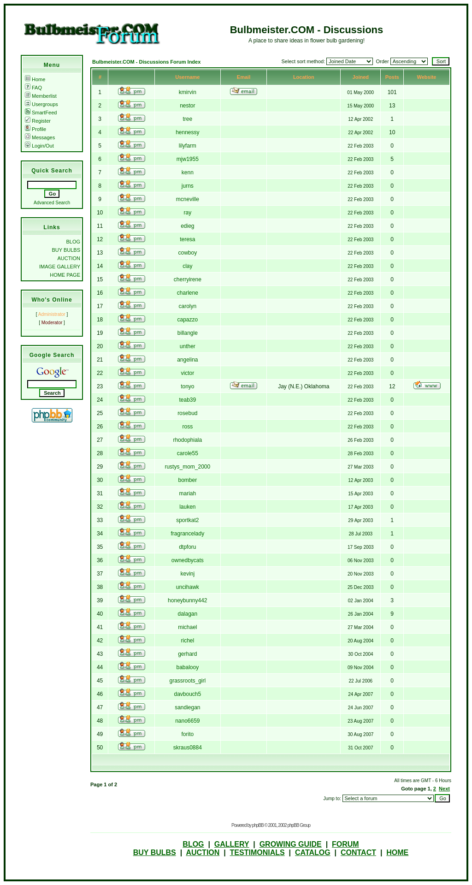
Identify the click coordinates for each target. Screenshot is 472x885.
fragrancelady (187, 533)
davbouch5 (187, 694)
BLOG (73, 241)
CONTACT (358, 852)
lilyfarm (187, 146)
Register (38, 121)
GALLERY (231, 844)
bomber (187, 480)
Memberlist (41, 96)
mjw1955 (188, 159)
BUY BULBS (66, 250)
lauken (187, 507)
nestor (187, 105)
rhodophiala (187, 440)
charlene (187, 293)
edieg (187, 226)
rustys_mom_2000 (187, 466)
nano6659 (187, 721)
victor (187, 373)
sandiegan (187, 707)
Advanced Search (52, 202)
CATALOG (312, 852)
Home (35, 79)
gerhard (187, 654)
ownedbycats (187, 560)
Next (444, 788)
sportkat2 (187, 520)
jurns (188, 186)
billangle (187, 333)
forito (187, 734)
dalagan (187, 614)
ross (187, 426)
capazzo (187, 319)
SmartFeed (41, 112)
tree (187, 119)
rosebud (187, 413)
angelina (187, 359)
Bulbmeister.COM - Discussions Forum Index (146, 62)
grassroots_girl (187, 680)
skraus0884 (187, 747)
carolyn (187, 306)
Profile (35, 129)
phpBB (258, 825)
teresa (187, 239)
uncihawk (187, 587)
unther (187, 346)
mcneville (187, 199)
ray (187, 212)
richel (187, 640)
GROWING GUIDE (291, 844)
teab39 (187, 400)
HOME (397, 852)
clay (187, 266)
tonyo (187, 386)
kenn (188, 172)
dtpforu (187, 547)
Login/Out (39, 145)
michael (187, 627)
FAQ (33, 87)
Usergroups (41, 104)
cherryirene (187, 279)
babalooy (187, 667)
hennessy (187, 132)
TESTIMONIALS (257, 852)
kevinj (187, 573)
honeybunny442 (187, 600)
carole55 (187, 453)
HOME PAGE (65, 275)
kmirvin (187, 92)
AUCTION (69, 258)
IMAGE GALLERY (59, 266)
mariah (187, 493)
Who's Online (51, 300)
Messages (40, 137)
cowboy (187, 252)
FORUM (345, 844)
